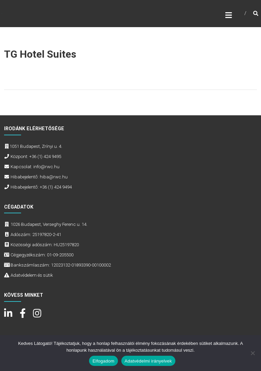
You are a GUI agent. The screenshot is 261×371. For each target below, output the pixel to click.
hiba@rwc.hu (54, 176)
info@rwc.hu (46, 166)
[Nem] (252, 353)
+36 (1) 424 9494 (56, 187)
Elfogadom (103, 361)
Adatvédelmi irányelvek (148, 361)
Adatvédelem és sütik (32, 275)
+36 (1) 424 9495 (45, 156)
